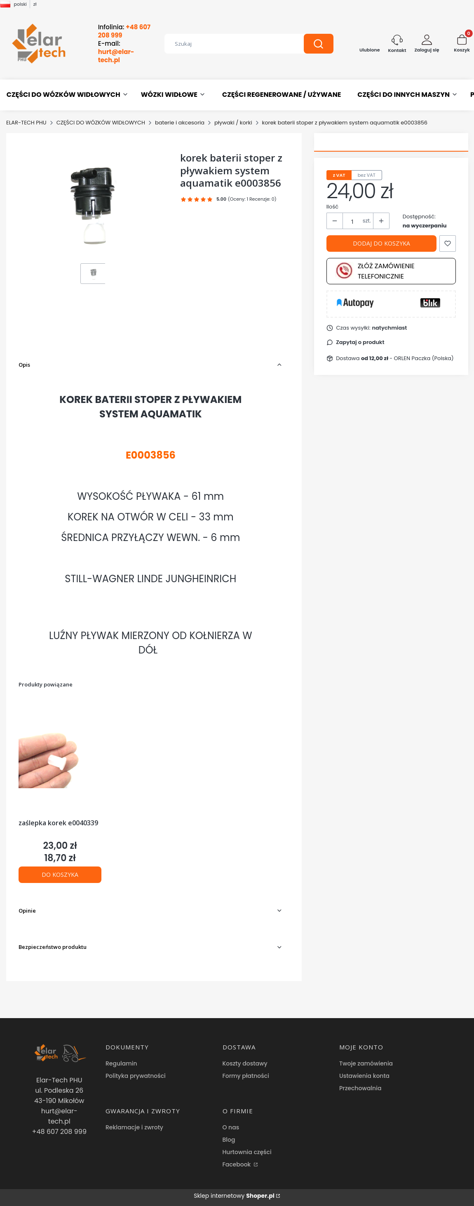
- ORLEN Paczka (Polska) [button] (407, 358)
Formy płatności (246, 1076)
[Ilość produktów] (353, 221)
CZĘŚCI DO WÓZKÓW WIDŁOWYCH (100, 122)
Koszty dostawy (245, 1063)
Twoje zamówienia (366, 1063)
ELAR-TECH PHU (26, 122)
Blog (229, 1140)
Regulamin (121, 1063)
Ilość (332, 207)
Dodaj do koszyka (381, 243)
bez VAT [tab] (366, 175)
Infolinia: (124, 31)
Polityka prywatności (136, 1076)
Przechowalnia (360, 1088)
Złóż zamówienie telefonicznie (375, 271)
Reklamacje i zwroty (134, 1127)
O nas (231, 1127)
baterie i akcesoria (179, 122)
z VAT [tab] (339, 175)
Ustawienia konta (364, 1076)
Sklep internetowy (234, 1196)
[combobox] (228, 44)
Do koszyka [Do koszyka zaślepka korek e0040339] (60, 874)
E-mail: (116, 52)
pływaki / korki (233, 122)
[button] (318, 44)
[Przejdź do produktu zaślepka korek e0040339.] (60, 757)
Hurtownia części (247, 1152)
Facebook (238, 1164)
